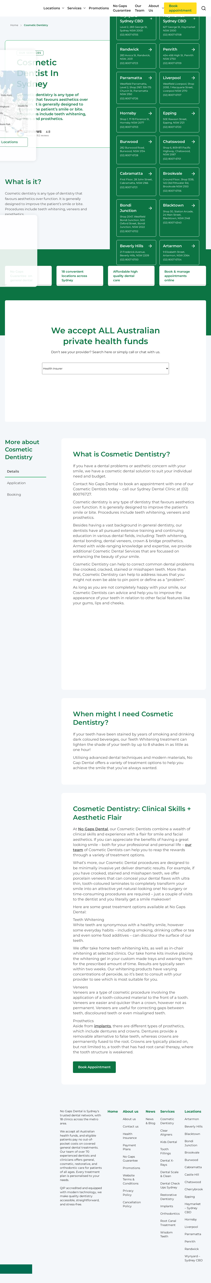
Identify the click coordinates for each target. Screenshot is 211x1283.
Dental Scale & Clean (169, 1174)
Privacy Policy (128, 1193)
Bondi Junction (191, 1143)
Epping (190, 1197)
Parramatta (193, 1234)
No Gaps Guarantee (122, 8)
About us (129, 1119)
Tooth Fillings (165, 1151)
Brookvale (192, 1152)
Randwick (192, 1249)
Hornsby (191, 1219)
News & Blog (150, 1121)
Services (74, 8)
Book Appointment (94, 1067)
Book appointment (180, 8)
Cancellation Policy (132, 1204)
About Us (154, 8)
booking (14, 495)
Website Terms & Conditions (130, 1179)
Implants (166, 1206)
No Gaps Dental (93, 829)
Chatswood (193, 1182)
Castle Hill (192, 1174)
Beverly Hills (194, 1126)
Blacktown (192, 1134)
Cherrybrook (194, 1189)
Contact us (130, 1126)
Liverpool (191, 1227)
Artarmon (192, 1119)
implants (102, 1026)
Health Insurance (130, 1136)
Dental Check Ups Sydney (170, 1185)
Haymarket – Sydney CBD (193, 1208)
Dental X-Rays (167, 1163)
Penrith (190, 1241)
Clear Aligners (166, 1133)
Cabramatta (193, 1167)
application (16, 483)
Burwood (191, 1160)
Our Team (139, 8)
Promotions (99, 8)
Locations (51, 8)
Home (14, 25)
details (13, 471)
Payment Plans (129, 1147)
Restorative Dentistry (168, 1197)
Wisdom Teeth (166, 1234)
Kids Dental (168, 1142)
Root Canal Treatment (168, 1223)
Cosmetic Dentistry (167, 1121)
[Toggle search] (203, 8)
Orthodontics (170, 1213)
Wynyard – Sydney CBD (194, 1258)
